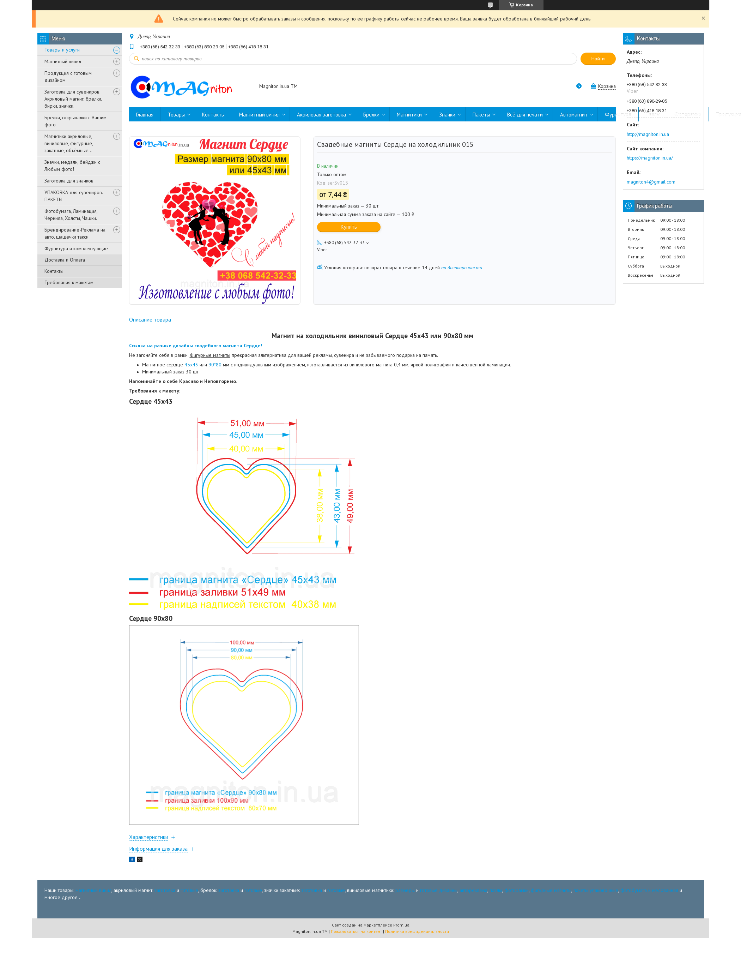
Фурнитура (618, 114)
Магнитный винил (62, 61)
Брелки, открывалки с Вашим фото (75, 121)
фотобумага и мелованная (649, 898)
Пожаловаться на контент (356, 939)
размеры (405, 898)
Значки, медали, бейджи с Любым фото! (72, 165)
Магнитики (409, 114)
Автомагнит (574, 114)
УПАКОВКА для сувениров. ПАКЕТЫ (73, 196)
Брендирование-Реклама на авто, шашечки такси (74, 233)
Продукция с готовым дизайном (68, 76)
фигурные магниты (551, 898)
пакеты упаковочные (595, 898)
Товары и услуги (62, 50)
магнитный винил (93, 898)
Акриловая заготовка (321, 114)
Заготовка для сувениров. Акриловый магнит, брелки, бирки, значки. (73, 99)
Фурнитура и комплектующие (76, 248)
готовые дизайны (438, 898)
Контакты (53, 271)
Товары (176, 114)
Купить (349, 226)
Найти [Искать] (598, 58)
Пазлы (653, 114)
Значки (447, 114)
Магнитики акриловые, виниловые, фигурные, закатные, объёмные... (68, 143)
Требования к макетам (68, 282)
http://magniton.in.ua (648, 134)
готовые (189, 898)
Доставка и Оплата (64, 260)
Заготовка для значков (68, 181)
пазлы (496, 898)
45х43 (191, 373)
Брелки (371, 114)
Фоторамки (687, 114)
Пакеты (481, 114)
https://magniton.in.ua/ (650, 158)
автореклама (473, 898)
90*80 (214, 373)
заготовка (164, 898)
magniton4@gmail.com (651, 182)
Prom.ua (401, 932)
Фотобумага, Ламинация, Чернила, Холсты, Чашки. (70, 214)
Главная (144, 114)
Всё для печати (525, 114)
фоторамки (516, 898)
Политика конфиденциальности (417, 939)
